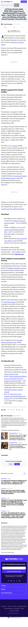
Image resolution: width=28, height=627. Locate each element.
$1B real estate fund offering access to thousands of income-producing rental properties (15, 378)
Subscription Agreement (10, 576)
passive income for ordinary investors (12, 209)
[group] (14, 498)
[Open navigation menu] (2, 1)
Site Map (22, 608)
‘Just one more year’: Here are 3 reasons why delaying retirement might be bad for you (18, 447)
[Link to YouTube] (19, 580)
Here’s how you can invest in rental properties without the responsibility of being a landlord (13, 492)
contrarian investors (9, 302)
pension (15, 146)
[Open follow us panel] (23, 27)
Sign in (11, 464)
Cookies (9, 606)
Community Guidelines (14, 610)
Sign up (17, 464)
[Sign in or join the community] (24, 2)
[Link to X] (16, 580)
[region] (14, 498)
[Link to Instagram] (8, 580)
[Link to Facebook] (11, 580)
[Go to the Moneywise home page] (8, 1)
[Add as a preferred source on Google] (14, 31)
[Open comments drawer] (5, 27)
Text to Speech (17, 608)
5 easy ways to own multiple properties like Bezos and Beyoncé (14, 396)
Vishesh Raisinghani (7, 24)
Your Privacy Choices (14, 617)
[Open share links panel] (14, 27)
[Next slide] (24, 473)
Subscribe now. (19, 254)
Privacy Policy (19, 576)
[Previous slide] (21, 473)
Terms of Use (21, 575)
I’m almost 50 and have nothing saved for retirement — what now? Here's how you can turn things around (13, 482)
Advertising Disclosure (9, 608)
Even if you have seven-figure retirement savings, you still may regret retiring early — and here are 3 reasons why (18, 437)
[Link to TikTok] (14, 580)
